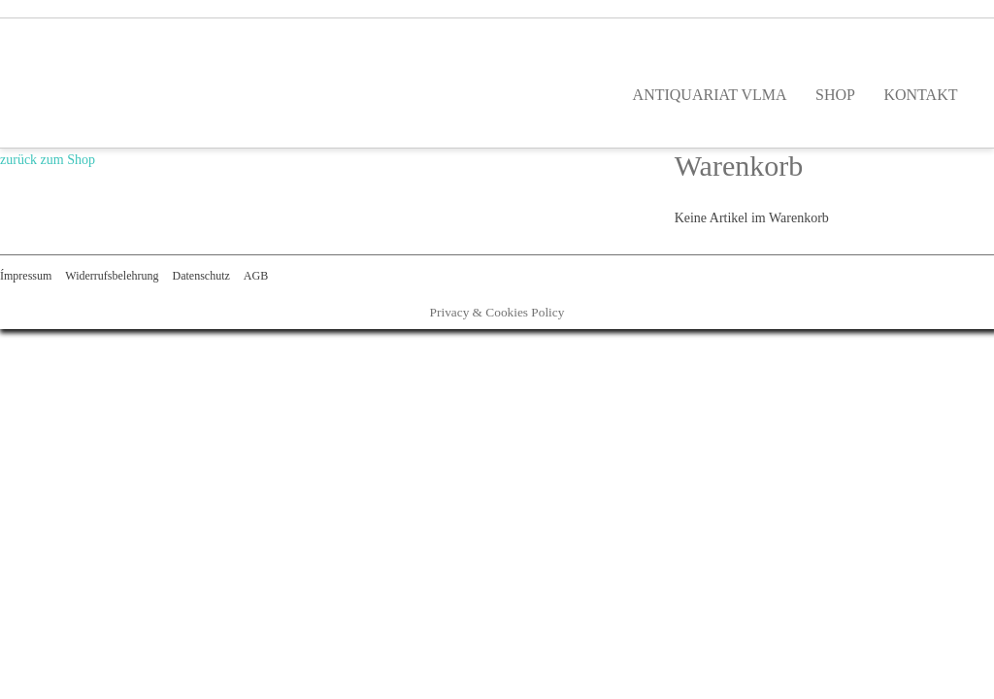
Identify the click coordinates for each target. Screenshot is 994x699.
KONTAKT (920, 94)
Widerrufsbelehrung (111, 276)
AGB (256, 276)
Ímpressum (25, 276)
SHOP (835, 94)
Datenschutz (200, 276)
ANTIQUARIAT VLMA (710, 94)
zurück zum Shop (47, 159)
